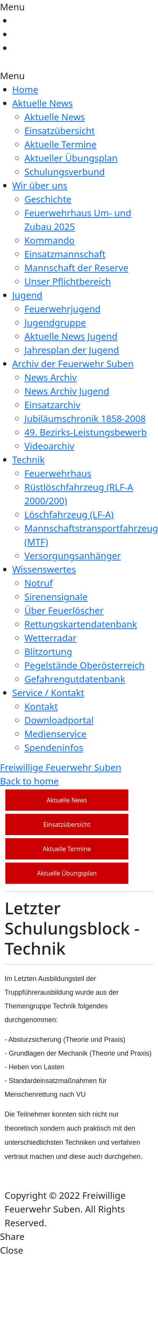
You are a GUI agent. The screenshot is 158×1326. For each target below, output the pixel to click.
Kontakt (41, 706)
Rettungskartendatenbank (80, 624)
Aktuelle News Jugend (71, 336)
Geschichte (48, 199)
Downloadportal (59, 720)
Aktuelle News (42, 103)
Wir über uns (39, 185)
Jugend (27, 295)
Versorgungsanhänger (72, 555)
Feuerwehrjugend (62, 308)
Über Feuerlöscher (64, 610)
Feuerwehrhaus (57, 473)
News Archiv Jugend (66, 391)
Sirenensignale (56, 596)
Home (25, 89)
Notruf (38, 583)
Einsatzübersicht (59, 130)
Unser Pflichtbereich (67, 281)
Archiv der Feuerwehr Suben (73, 363)
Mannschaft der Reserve (76, 267)
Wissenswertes (44, 569)
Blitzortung (48, 651)
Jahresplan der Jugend (71, 349)
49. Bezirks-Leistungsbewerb (85, 432)
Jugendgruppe (55, 322)
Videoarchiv (49, 445)
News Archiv (50, 377)
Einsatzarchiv (52, 404)
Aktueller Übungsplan (71, 158)
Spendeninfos (53, 747)
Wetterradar (50, 637)
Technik (28, 459)
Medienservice (55, 733)
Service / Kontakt (48, 692)
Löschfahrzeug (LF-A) (69, 514)
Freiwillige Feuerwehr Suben (60, 767)
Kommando (49, 240)
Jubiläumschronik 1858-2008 (85, 418)
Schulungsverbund (64, 171)
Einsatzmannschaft (64, 254)
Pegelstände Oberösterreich (84, 665)
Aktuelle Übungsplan (67, 873)
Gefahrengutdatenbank (74, 679)
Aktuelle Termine (60, 144)
